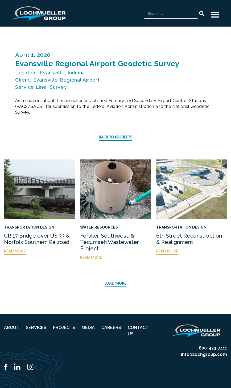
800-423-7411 (213, 348)
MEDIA (88, 327)
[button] (215, 14)
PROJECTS (64, 327)
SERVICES (36, 327)
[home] (38, 13)
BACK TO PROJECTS (115, 137)
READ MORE (15, 251)
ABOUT (11, 327)
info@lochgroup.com (204, 354)
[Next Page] (115, 283)
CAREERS (111, 327)
